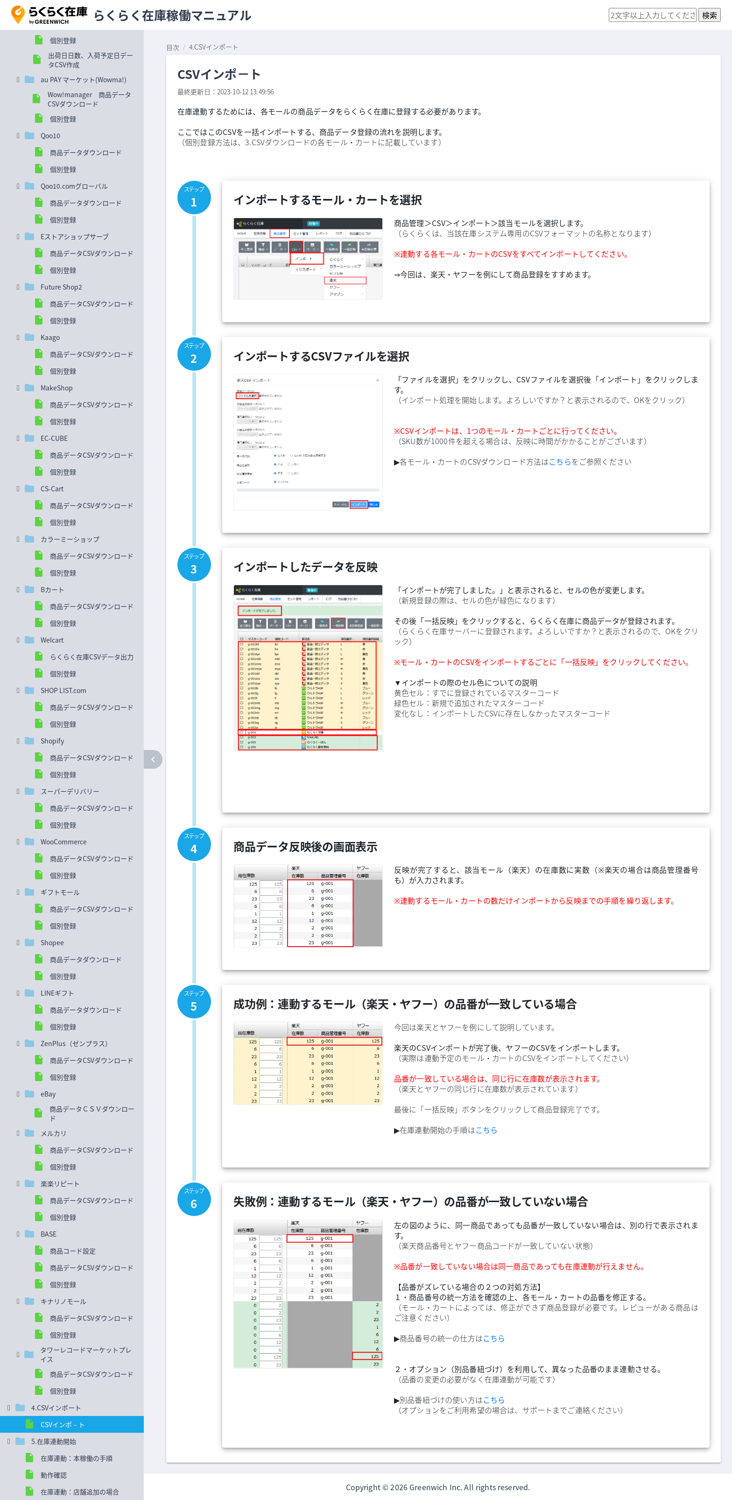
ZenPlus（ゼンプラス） (76, 1043)
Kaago (50, 337)
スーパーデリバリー (70, 791)
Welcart (52, 639)
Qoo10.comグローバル (74, 186)
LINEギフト (57, 993)
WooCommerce (64, 841)
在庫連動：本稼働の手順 (77, 1458)
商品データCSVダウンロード (92, 253)
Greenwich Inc (434, 1487)
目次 (172, 47)
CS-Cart (52, 488)
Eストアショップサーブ (75, 236)
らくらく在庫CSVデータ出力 (92, 656)
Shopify (52, 740)
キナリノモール (63, 1301)
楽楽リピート (60, 1183)
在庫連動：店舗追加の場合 (80, 1491)
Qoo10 (50, 135)
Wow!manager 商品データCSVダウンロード (89, 99)
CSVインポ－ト (63, 1424)
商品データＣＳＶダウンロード (91, 1113)
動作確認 (54, 1474)
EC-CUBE (54, 438)
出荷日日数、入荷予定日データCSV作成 (90, 59)
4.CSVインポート (56, 1407)
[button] (49, 15)
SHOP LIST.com (63, 690)
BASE (48, 1233)
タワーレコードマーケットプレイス (86, 1354)
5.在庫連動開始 (53, 1441)
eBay (48, 1093)
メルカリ (54, 1133)
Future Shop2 (61, 286)
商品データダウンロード (86, 152)
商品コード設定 (73, 1250)
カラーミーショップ (70, 539)
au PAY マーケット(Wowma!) (84, 79)
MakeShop (57, 387)
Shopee (52, 942)
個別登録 (63, 40)
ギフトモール (60, 892)
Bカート (52, 589)
